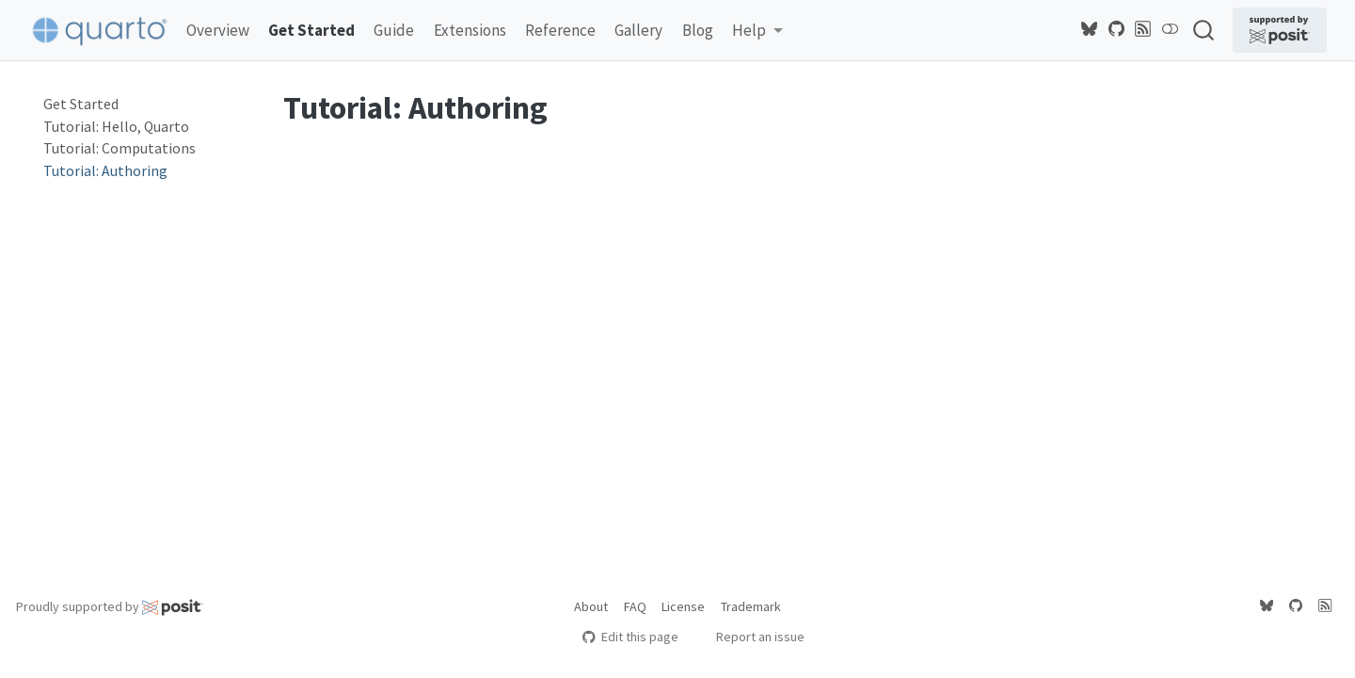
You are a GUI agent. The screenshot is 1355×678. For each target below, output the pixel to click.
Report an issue (751, 636)
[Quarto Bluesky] (1089, 29)
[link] (757, 30)
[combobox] (1204, 29)
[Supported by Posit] (1280, 30)
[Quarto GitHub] (1117, 29)
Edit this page (630, 636)
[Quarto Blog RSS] (1143, 29)
